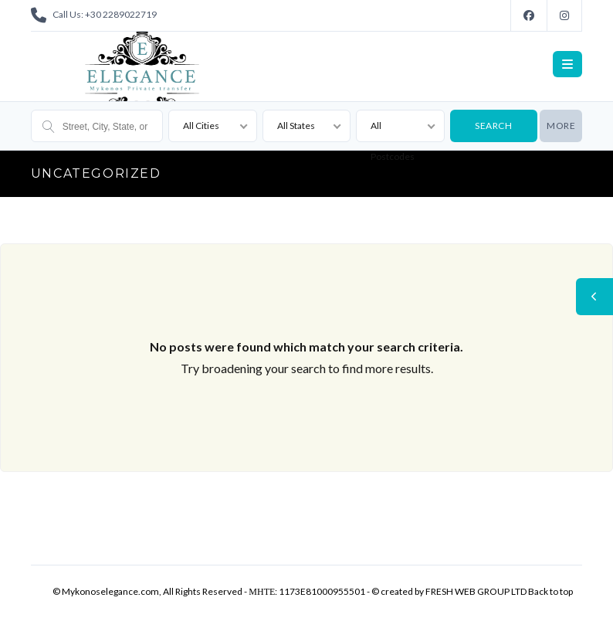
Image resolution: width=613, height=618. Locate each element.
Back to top (550, 591)
